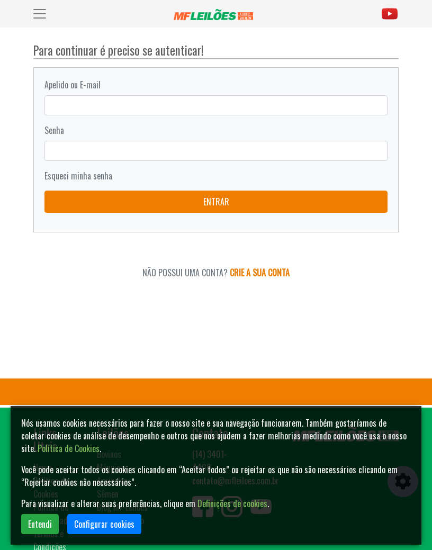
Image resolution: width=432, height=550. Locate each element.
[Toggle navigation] (39, 14)
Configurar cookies (104, 524)
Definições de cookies (232, 503)
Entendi (40, 524)
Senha (54, 130)
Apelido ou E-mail (72, 84)
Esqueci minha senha (78, 175)
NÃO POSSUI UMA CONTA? (216, 272)
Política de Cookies (69, 448)
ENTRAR (216, 201)
